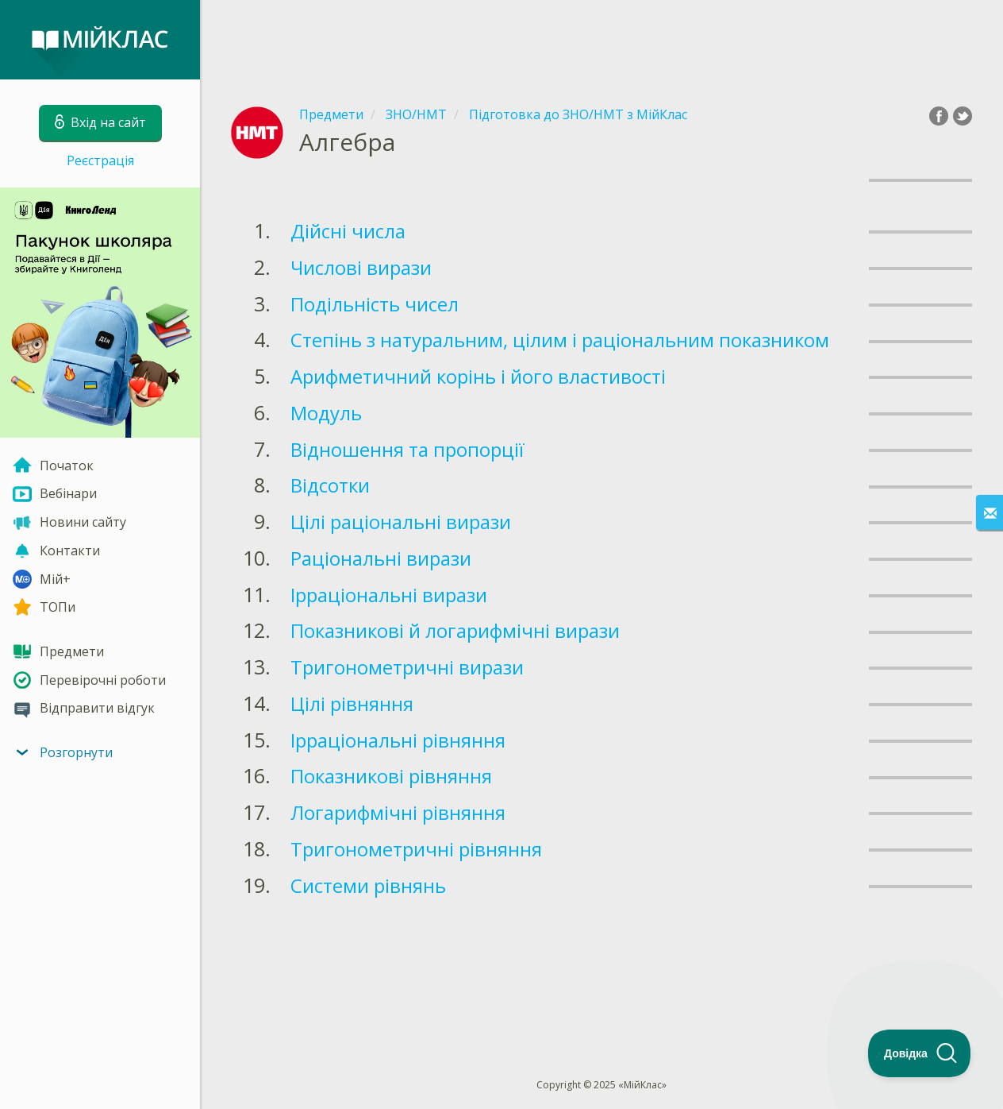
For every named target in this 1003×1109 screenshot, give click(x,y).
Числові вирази (361, 267)
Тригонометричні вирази (407, 667)
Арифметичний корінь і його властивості (478, 376)
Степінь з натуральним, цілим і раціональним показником (559, 340)
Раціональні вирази (380, 558)
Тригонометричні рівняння (416, 849)
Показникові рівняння (391, 776)
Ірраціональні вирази (388, 595)
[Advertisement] (601, 39)
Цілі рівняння (351, 703)
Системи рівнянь (368, 885)
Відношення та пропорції (407, 449)
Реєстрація (100, 160)
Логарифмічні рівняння (397, 812)
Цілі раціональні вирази (400, 521)
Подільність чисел (374, 304)
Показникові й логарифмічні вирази (455, 630)
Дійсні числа (347, 231)
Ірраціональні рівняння (397, 740)
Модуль (326, 413)
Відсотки (330, 485)
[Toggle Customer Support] (919, 1053)
